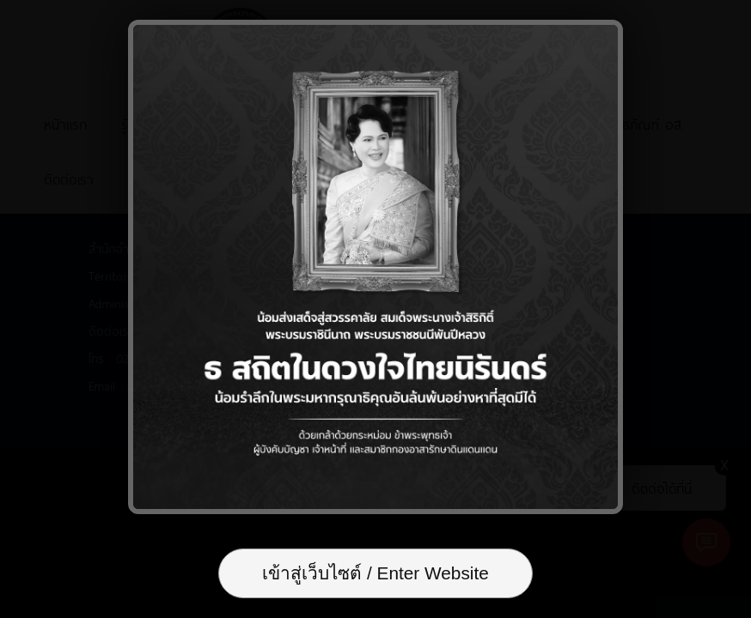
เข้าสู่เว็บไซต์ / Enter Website (375, 573)
